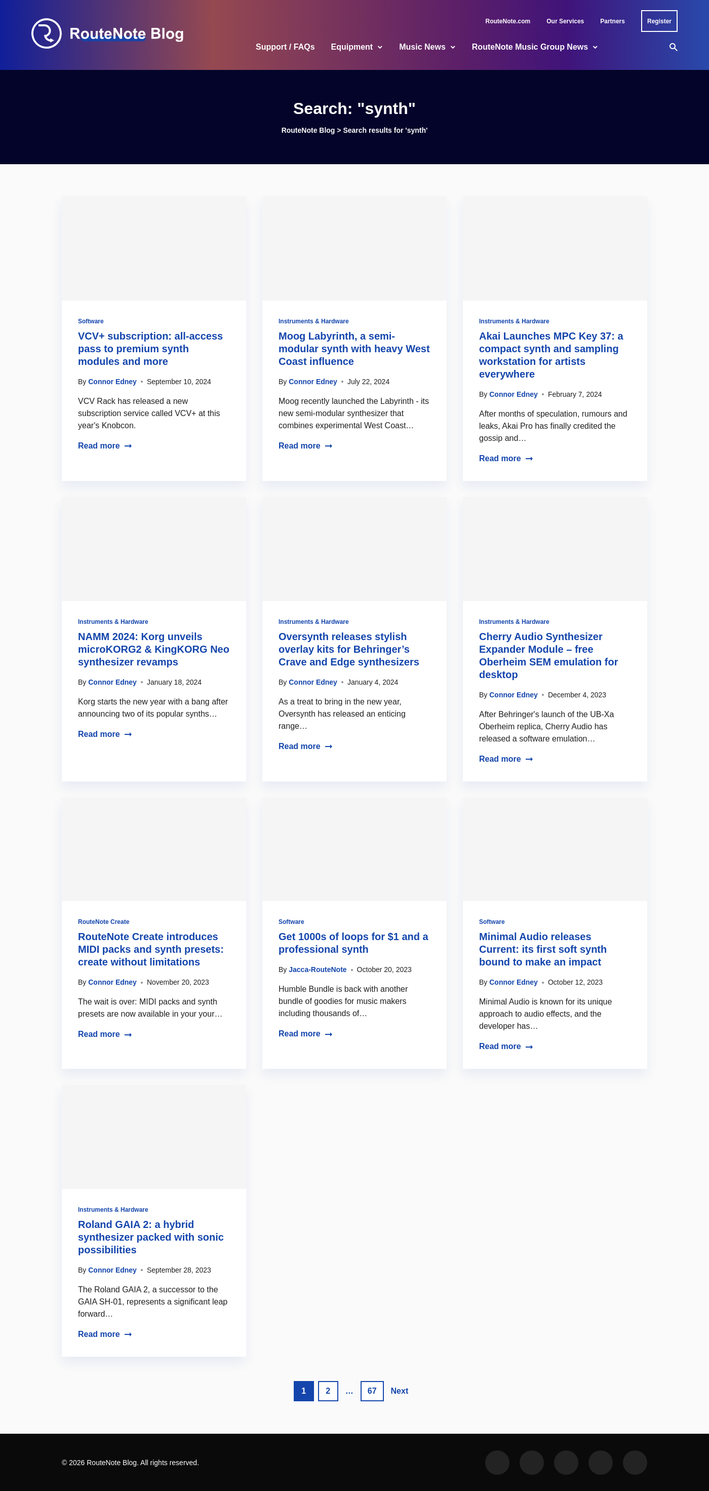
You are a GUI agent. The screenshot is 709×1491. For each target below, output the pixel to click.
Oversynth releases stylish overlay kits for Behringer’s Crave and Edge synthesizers (349, 649)
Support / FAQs (285, 47)
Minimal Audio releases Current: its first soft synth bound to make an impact (543, 949)
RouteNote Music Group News (530, 47)
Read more (105, 445)
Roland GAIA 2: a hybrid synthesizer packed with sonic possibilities (151, 1237)
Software (91, 321)
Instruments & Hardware (314, 321)
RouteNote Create (103, 921)
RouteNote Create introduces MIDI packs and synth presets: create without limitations (151, 949)
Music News (422, 47)
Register (659, 21)
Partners (612, 21)
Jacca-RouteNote (317, 969)
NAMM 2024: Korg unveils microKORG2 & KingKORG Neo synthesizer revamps (153, 649)
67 (372, 1391)
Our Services (565, 21)
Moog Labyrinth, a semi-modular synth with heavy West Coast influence (354, 348)
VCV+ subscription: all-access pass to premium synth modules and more (150, 348)
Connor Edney (112, 382)
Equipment (352, 47)
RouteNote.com (508, 21)
